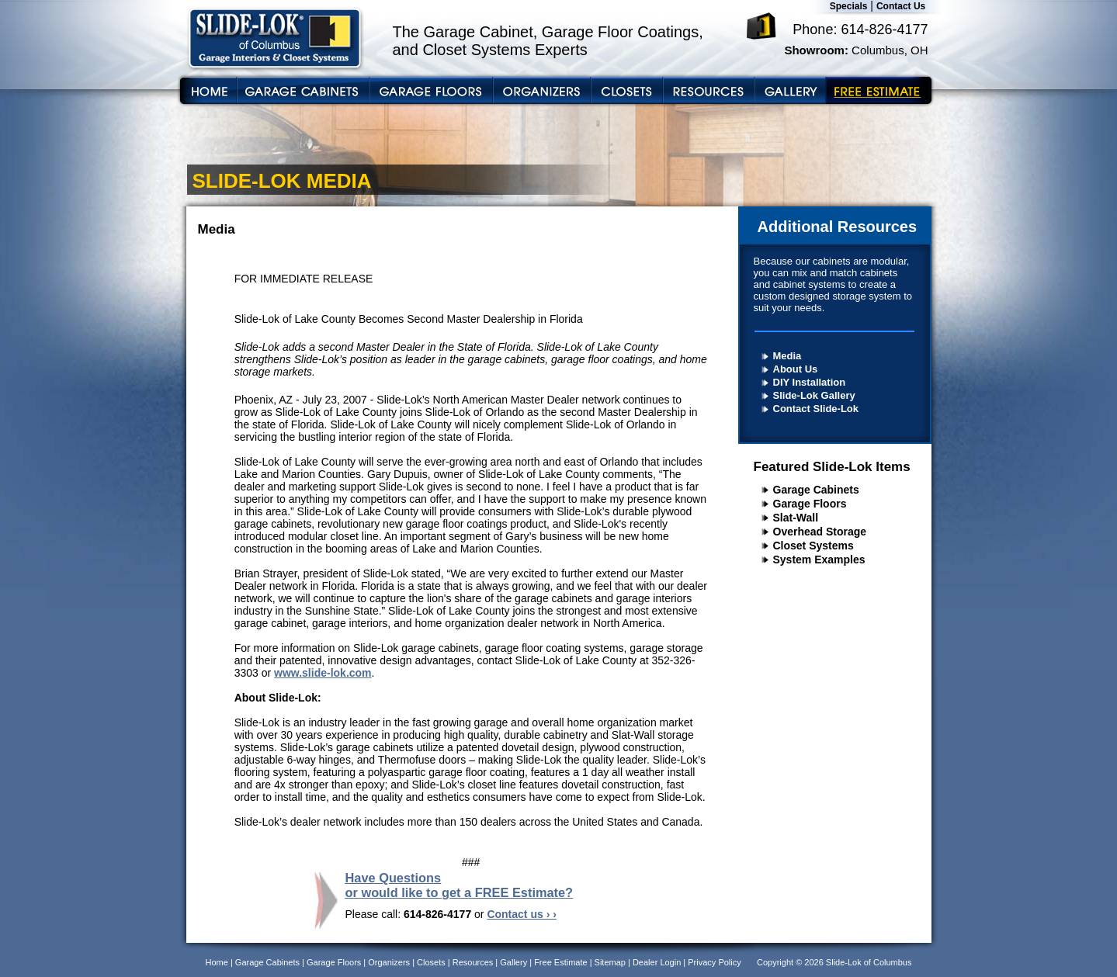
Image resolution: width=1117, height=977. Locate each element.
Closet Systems (813, 545)
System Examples (819, 559)
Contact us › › (521, 914)
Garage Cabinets (816, 489)
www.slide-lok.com (323, 673)
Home (217, 962)
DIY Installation (809, 382)
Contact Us (900, 6)
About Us (795, 369)
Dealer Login (657, 962)
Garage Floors (810, 503)
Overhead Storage (820, 531)
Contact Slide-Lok (816, 408)
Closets (431, 962)
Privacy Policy (714, 962)
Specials (849, 6)
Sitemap (610, 962)
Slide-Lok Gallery (814, 395)
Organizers (389, 962)
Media (787, 356)
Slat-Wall (796, 517)
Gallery (513, 962)
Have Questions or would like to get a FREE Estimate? (459, 885)
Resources (473, 962)
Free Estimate (560, 962)
